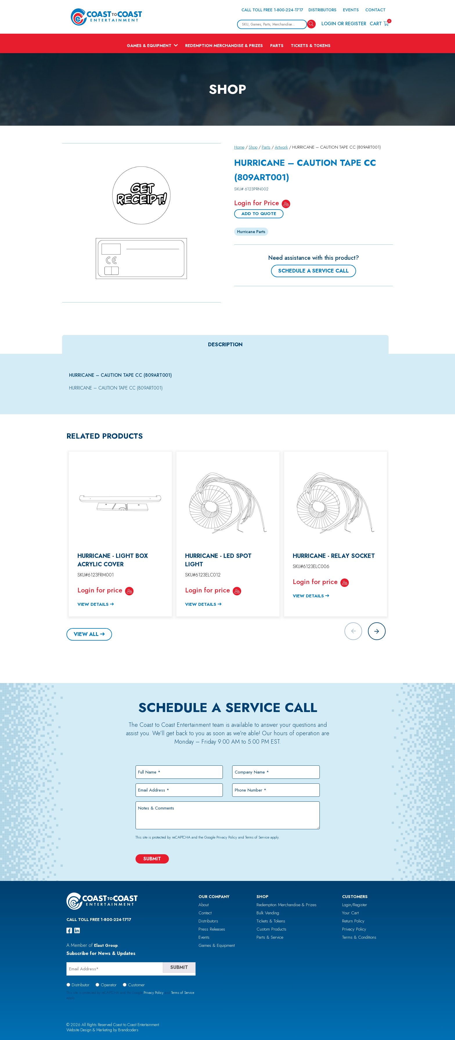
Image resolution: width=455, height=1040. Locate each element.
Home (239, 147)
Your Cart (350, 913)
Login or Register (344, 23)
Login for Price (256, 203)
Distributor (80, 985)
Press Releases (211, 929)
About (203, 905)
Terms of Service (257, 837)
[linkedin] (77, 930)
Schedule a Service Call (313, 271)
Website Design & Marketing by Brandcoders (102, 1030)
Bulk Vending (268, 913)
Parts (277, 45)
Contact (375, 10)
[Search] (311, 24)
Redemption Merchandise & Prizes (224, 45)
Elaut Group (106, 945)
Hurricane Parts (251, 232)
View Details (93, 604)
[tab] (225, 344)
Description (225, 344)
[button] (377, 631)
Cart (379, 23)
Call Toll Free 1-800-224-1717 (272, 10)
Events (351, 10)
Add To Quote (258, 213)
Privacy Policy (226, 837)
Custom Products (271, 929)
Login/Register (354, 905)
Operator (109, 985)
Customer (136, 985)
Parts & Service (270, 937)
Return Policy (353, 921)
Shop (253, 147)
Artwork (281, 147)
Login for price (99, 590)
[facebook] (69, 930)
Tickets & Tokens (311, 45)
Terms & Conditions (359, 937)
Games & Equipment (149, 45)
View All (86, 634)
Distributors (322, 10)
